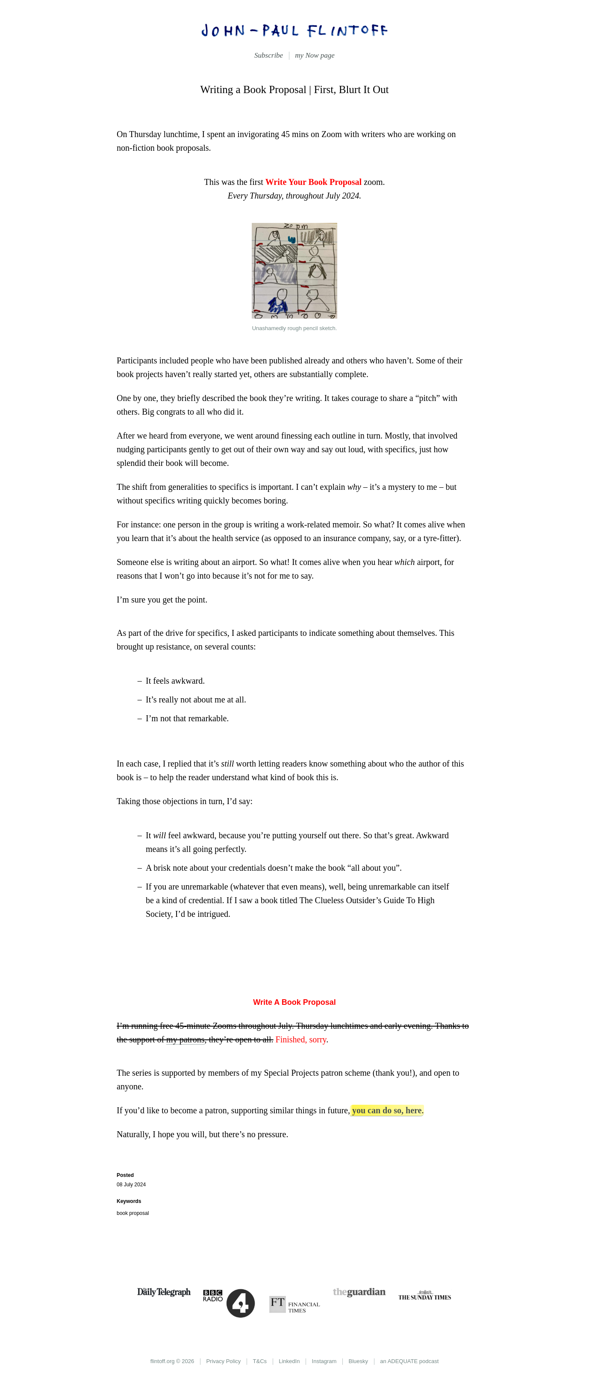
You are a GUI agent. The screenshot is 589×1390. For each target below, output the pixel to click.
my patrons (185, 1039)
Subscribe (268, 55)
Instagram (324, 1361)
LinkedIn (289, 1361)
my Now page (315, 55)
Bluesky (358, 1361)
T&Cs (260, 1361)
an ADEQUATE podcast (409, 1361)
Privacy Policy (223, 1361)
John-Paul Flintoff (294, 29)
